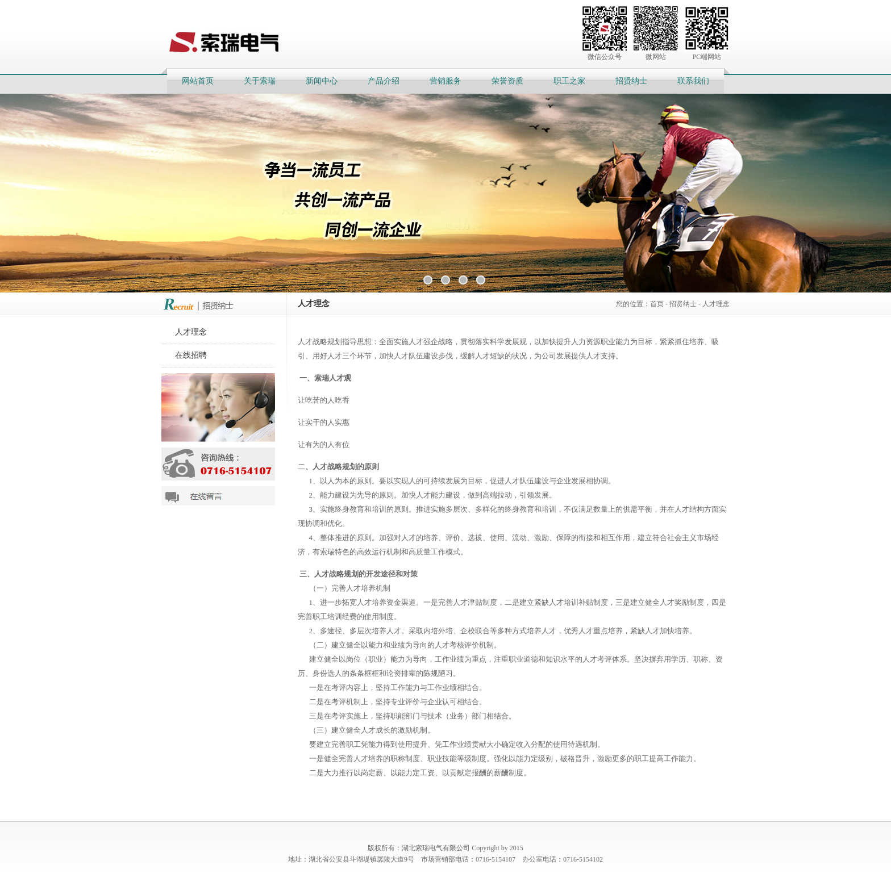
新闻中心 (322, 81)
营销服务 (445, 81)
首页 (657, 304)
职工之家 (569, 81)
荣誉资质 (507, 81)
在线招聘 (191, 355)
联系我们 (693, 81)
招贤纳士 (631, 81)
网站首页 (198, 81)
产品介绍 (383, 81)
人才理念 (716, 304)
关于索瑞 (260, 81)
